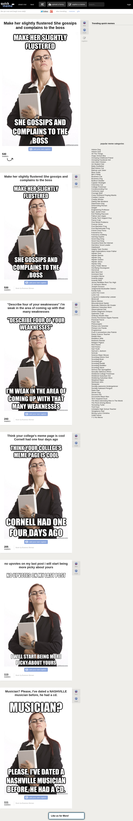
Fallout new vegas (98, 216)
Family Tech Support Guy (101, 218)
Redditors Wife (97, 338)
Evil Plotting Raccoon (99, 214)
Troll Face (95, 407)
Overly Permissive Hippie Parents (104, 318)
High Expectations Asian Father (104, 251)
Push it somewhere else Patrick (104, 332)
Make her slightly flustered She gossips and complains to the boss (36, 178)
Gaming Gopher (97, 237)
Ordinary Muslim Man (100, 316)
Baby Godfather (97, 166)
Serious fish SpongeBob (101, 370)
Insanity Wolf (96, 280)
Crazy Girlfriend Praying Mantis (103, 195)
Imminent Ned (97, 274)
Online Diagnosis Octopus (101, 311)
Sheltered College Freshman (102, 374)
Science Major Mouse (100, 355)
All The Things (97, 154)
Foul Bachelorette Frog (100, 228)
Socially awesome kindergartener (104, 386)
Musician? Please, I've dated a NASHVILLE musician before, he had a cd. (36, 693)
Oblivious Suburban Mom (101, 307)
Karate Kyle (96, 291)
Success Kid (96, 394)
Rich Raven (96, 345)
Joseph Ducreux (97, 287)
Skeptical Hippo (97, 380)
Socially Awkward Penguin (101, 388)
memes (72, 11)
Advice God (96, 152)
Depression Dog (97, 203)
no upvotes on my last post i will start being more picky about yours (36, 565)
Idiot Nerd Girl (97, 272)
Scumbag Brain (97, 359)
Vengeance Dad (97, 411)
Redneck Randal (98, 340)
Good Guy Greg (97, 241)
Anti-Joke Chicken (98, 162)
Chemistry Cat (97, 185)
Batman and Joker (98, 170)
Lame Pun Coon (97, 293)
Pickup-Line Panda (99, 328)
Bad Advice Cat (97, 168)
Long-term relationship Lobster (103, 297)
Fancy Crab (96, 220)
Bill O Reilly (96, 174)
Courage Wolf (96, 193)
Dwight (94, 208)
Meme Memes (97, 301)
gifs (78, 11)
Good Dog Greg (97, 239)
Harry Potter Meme (99, 266)
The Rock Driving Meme (101, 403)
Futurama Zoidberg (99, 235)
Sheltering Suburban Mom (101, 378)
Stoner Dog (96, 392)
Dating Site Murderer (99, 201)
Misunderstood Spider (100, 303)
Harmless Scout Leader (100, 245)
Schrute (94, 353)
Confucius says (97, 191)
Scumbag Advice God (100, 357)
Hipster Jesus (96, 262)
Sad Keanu (95, 347)
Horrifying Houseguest (100, 268)
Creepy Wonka (97, 199)
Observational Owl (98, 309)
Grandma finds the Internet (102, 243)
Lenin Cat (95, 295)
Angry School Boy (98, 156)
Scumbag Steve (97, 367)
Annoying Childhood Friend (102, 158)
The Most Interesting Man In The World (107, 401)
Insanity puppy (97, 278)
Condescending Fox (99, 189)
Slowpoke (95, 384)
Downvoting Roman (99, 206)
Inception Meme (97, 276)
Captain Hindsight (98, 183)
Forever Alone (97, 224)
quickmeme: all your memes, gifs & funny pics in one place (7, 4)
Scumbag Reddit (98, 363)
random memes (42, 4)
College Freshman (98, 187)
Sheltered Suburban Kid (101, 376)
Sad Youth (95, 349)
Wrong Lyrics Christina (100, 413)
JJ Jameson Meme (99, 284)
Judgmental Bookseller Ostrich (103, 289)
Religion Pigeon (97, 343)
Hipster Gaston (97, 260)
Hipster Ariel (96, 253)
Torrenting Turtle (97, 405)
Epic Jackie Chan (98, 212)
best (32, 4)
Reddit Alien (96, 336)
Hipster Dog (96, 257)
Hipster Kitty (96, 264)
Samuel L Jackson (98, 351)
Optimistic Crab (97, 314)
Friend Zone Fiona (98, 230)
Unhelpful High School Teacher (103, 409)
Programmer (96, 330)
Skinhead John (97, 382)
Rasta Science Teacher (100, 334)
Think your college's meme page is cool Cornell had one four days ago (36, 437)
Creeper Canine (97, 197)
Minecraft (95, 299)
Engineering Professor (100, 210)
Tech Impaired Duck (99, 399)
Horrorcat (95, 270)
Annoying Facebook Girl (101, 160)
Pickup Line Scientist (99, 326)
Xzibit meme (96, 415)
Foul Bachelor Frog (99, 226)
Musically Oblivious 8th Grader (103, 305)
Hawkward (95, 247)
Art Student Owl (97, 164)
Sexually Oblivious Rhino (101, 372)
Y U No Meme (97, 417)
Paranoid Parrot (97, 320)
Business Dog (97, 179)
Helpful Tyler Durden (99, 249)
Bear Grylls (95, 172)
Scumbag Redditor (98, 365)
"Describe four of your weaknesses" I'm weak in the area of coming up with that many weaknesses (36, 308)
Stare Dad (95, 390)
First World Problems (99, 222)
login (129, 4)
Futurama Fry (96, 233)
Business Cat (96, 176)
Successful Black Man (100, 397)
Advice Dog (96, 150)
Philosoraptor (96, 324)
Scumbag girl (96, 361)
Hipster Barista (97, 255)
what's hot (22, 4)
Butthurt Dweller (97, 181)
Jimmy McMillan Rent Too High (103, 282)
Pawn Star (95, 322)
